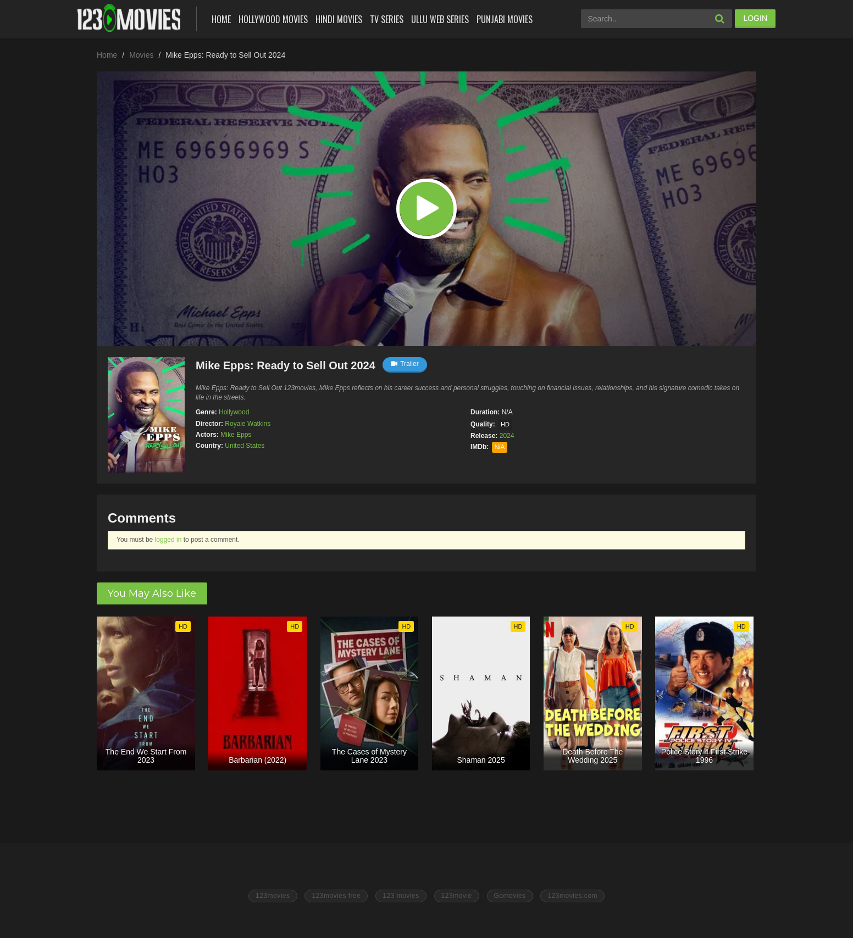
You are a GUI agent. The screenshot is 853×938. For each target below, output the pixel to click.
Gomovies (510, 896)
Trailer (405, 364)
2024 (507, 436)
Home (221, 19)
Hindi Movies (338, 19)
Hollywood (234, 412)
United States (244, 445)
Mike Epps (235, 435)
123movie (456, 896)
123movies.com (572, 896)
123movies (273, 896)
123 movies (401, 896)
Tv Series (386, 19)
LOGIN (755, 18)
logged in (168, 539)
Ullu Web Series (440, 19)
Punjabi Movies (505, 19)
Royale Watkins (247, 424)
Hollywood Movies (273, 19)
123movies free (336, 896)
